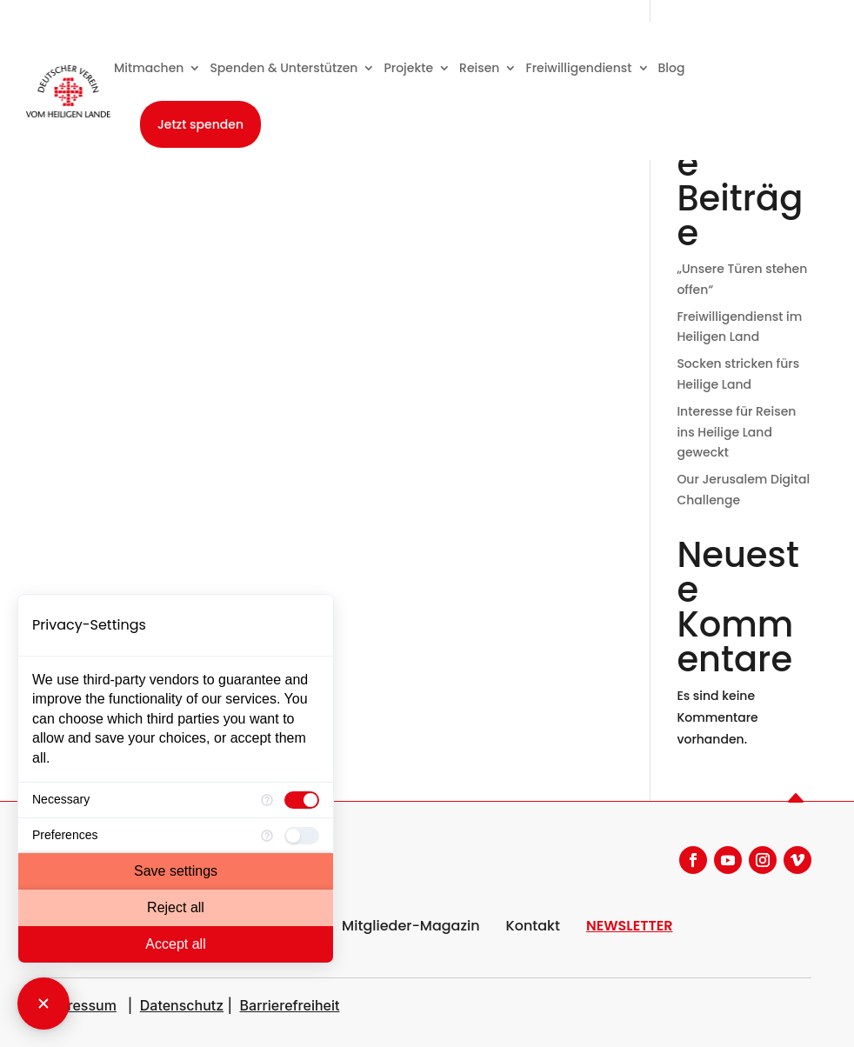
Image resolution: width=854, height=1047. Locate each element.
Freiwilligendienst (578, 68)
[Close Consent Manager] (43, 1003)
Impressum (80, 1005)
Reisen (479, 68)
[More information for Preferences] (267, 835)
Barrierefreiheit (290, 1005)
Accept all (175, 944)
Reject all (175, 907)
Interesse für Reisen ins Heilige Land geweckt (736, 432)
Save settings (175, 871)
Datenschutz (182, 1005)
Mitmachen (149, 68)
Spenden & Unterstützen (283, 68)
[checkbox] (301, 800)
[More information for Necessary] (267, 800)
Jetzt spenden (200, 124)
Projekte (408, 68)
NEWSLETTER (629, 926)
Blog (671, 68)
